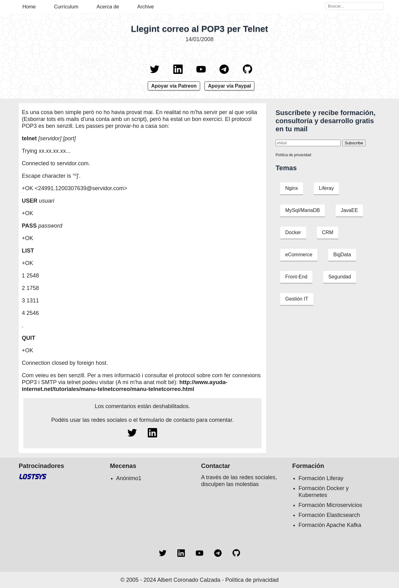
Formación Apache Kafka (330, 525)
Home (29, 6)
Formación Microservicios (330, 505)
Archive (145, 6)
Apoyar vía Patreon (174, 86)
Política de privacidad (293, 155)
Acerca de (108, 6)
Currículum (66, 6)
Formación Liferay (321, 478)
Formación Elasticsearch (329, 515)
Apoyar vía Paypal (229, 86)
